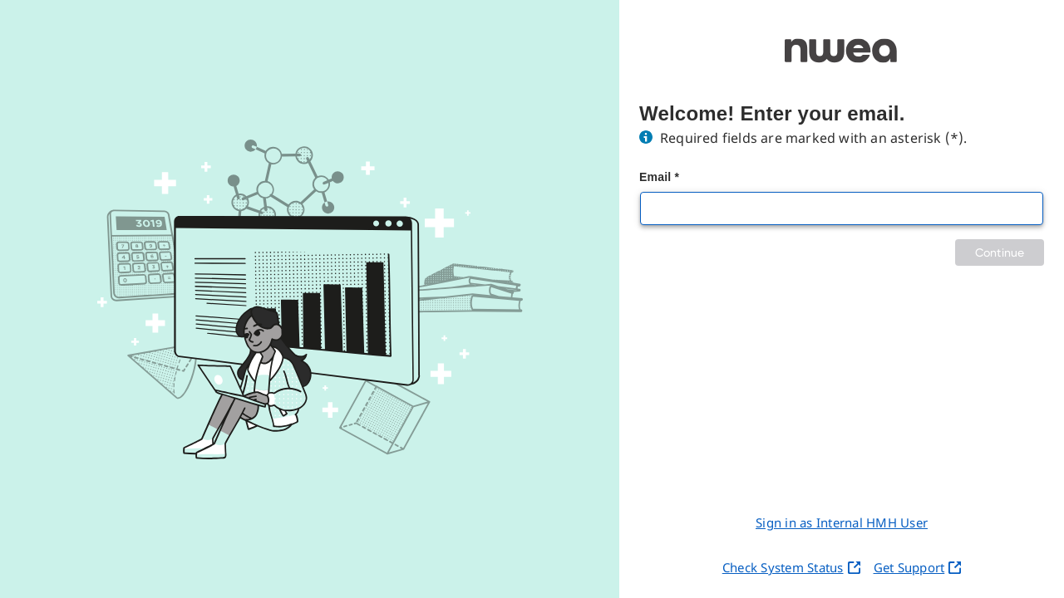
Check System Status (791, 567)
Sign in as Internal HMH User (842, 522)
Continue (999, 252)
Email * (659, 177)
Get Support (918, 567)
